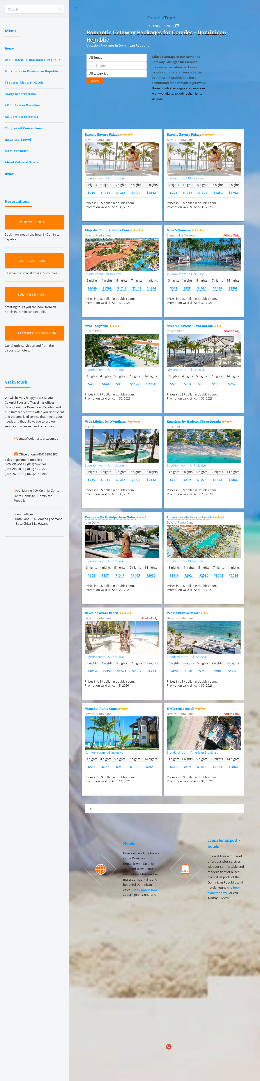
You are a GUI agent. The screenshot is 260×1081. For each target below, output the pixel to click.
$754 (105, 766)
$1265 (120, 192)
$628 (91, 575)
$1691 (121, 671)
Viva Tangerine (97, 326)
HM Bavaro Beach (180, 708)
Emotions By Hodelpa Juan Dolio (110, 517)
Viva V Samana (179, 230)
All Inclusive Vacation (22, 105)
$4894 (151, 288)
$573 (174, 384)
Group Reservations (20, 94)
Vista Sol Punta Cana (101, 708)
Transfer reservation (38, 333)
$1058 (187, 192)
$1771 (136, 192)
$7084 (233, 575)
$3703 (233, 192)
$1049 (92, 288)
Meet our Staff (16, 151)
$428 (174, 671)
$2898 (233, 288)
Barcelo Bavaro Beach (101, 613)
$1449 (217, 288)
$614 (173, 479)
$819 (187, 479)
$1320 (134, 766)
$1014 (92, 671)
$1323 (202, 192)
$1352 (107, 671)
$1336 (216, 384)
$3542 (151, 192)
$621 (173, 288)
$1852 (218, 192)
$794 (173, 192)
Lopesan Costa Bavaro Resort (189, 517)
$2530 (203, 575)
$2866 (233, 479)
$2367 (136, 671)
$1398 (107, 288)
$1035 (201, 288)
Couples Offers (32, 261)
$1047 (119, 575)
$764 (187, 384)
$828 (187, 288)
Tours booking (32, 295)
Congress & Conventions (24, 128)
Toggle (76, 9)
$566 (91, 766)
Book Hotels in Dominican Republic (33, 60)
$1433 (217, 479)
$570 (188, 671)
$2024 (189, 575)
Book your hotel (34, 222)
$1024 (201, 479)
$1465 (135, 575)
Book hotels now (145, 890)
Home (9, 48)
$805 (119, 384)
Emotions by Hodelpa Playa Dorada (194, 421)
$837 (105, 575)
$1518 (174, 575)
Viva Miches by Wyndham (105, 421)
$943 (119, 766)
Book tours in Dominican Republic (32, 71)
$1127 (134, 384)
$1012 (105, 192)
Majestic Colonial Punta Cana (107, 230)
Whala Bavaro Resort (183, 613)
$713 (202, 671)
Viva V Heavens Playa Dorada (190, 326)
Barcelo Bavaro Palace (102, 134)
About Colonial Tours (21, 162)
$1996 (232, 671)
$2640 (150, 766)
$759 (91, 192)
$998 (217, 671)
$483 (91, 384)
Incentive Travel (18, 139)
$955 (201, 384)
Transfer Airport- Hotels (24, 82)
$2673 (232, 384)
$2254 (150, 384)
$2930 (151, 575)
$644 (105, 384)
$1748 (121, 288)
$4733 (151, 671)
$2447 (136, 288)
